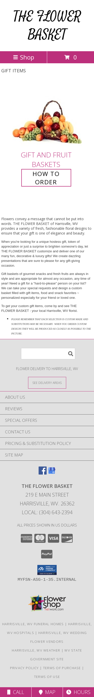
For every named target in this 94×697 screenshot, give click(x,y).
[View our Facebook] (43, 473)
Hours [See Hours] (78, 692)
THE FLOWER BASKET (47, 25)
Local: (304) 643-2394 (47, 512)
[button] (47, 570)
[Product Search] (48, 353)
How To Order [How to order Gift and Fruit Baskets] (46, 177)
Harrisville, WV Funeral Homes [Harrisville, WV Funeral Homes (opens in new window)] (33, 624)
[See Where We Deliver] (47, 382)
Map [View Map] (47, 692)
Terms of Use (47, 676)
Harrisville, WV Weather (36, 650)
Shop (23, 57)
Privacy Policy (24, 668)
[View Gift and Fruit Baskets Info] (47, 115)
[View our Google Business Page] (52, 473)
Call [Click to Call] (15, 692)
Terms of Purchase (62, 668)
